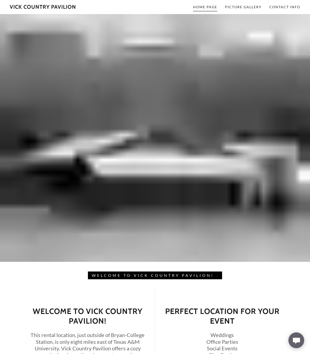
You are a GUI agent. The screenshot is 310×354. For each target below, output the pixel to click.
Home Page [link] (205, 7)
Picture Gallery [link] (243, 7)
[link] (43, 7)
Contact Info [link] (284, 7)
